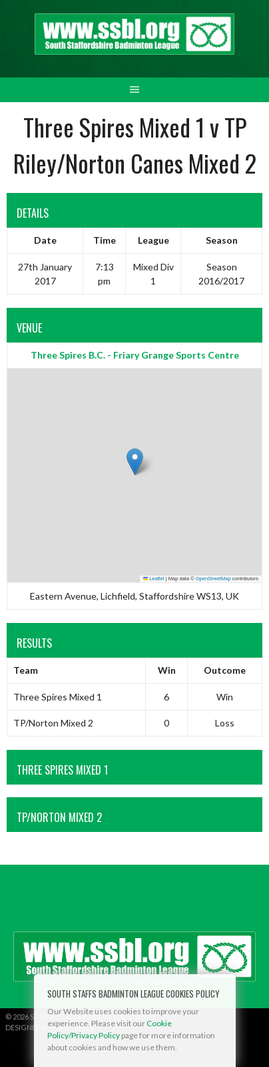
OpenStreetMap (213, 579)
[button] (135, 461)
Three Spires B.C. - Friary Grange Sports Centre (135, 355)
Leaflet (153, 579)
